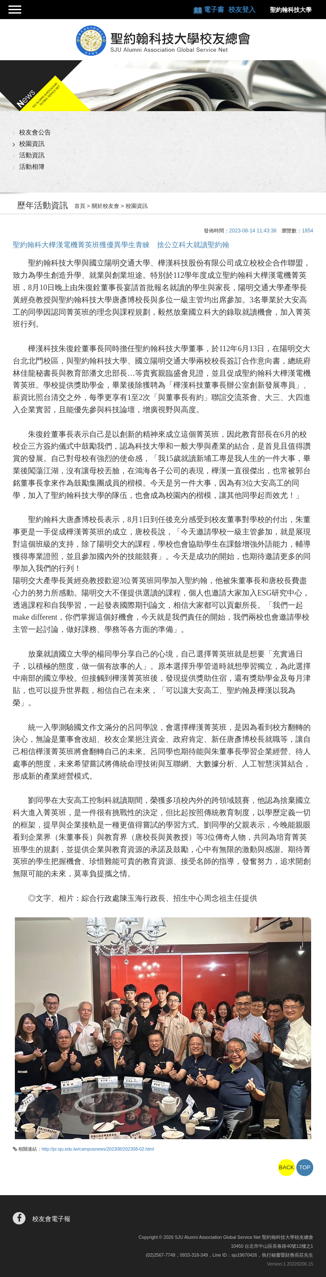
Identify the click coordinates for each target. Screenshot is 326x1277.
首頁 (79, 206)
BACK (286, 1167)
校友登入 (241, 9)
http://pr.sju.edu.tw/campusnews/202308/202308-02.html (98, 1148)
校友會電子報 (51, 1219)
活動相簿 (32, 166)
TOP (305, 1167)
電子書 (214, 9)
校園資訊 (32, 143)
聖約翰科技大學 (290, 10)
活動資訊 (32, 155)
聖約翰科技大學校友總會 (163, 40)
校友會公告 (35, 132)
